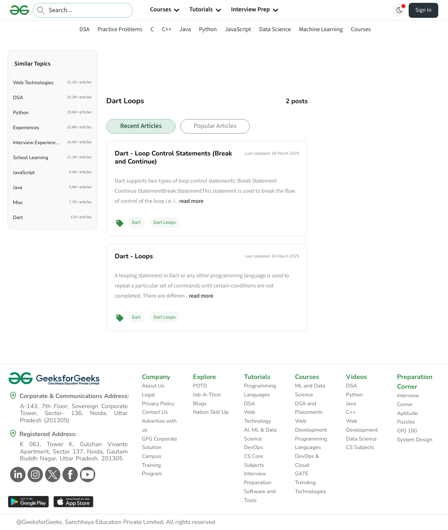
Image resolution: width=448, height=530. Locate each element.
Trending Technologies (310, 487)
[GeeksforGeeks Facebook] (69, 474)
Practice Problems (119, 29)
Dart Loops (165, 222)
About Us (153, 386)
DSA (84, 29)
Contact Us (155, 412)
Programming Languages (260, 390)
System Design (414, 439)
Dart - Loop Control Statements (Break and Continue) (173, 157)
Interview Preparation (258, 478)
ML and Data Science (310, 390)
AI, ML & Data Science (260, 434)
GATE (302, 473)
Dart (136, 222)
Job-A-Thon (207, 394)
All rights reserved (190, 522)
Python (208, 29)
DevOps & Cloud (307, 461)
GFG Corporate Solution (159, 443)
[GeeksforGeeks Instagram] (34, 474)
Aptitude (407, 413)
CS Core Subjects (254, 461)
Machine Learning (321, 29)
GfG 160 (407, 430)
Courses (361, 29)
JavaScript (238, 29)
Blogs (200, 403)
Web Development (311, 425)
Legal (148, 394)
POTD (200, 386)
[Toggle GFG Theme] (398, 10)
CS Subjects (360, 447)
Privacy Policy (158, 403)
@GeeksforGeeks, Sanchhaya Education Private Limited (89, 522)
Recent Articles (140, 126)
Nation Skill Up (211, 412)
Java (185, 29)
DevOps (253, 447)
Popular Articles (215, 126)
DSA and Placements (309, 408)
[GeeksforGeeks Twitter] (51, 474)
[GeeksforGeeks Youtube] (86, 474)
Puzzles (406, 422)
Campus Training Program (152, 465)
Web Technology (257, 417)
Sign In (424, 10)
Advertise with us (159, 425)
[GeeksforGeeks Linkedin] (17, 474)
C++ (166, 29)
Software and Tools (260, 496)
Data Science (275, 29)
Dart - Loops (134, 256)
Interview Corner (408, 400)
